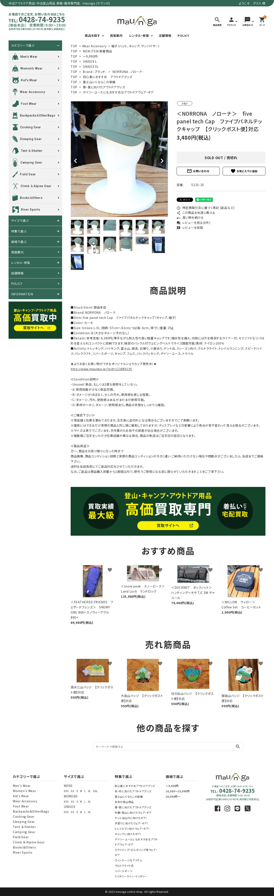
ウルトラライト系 (124, 865)
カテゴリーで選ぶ (22, 45)
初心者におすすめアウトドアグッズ (135, 786)
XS (72, 791)
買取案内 (116, 35)
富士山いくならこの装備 (99, 82)
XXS (66, 791)
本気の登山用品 (124, 802)
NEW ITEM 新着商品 (97, 51)
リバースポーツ (124, 871)
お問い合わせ (198, 171)
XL (89, 791)
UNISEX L (90, 61)
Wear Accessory (94, 46)
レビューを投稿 (190, 227)
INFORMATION (22, 294)
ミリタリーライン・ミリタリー (131, 876)
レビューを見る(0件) (193, 222)
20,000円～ (173, 796)
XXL (95, 791)
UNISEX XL (91, 66)
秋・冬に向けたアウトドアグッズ (133, 791)
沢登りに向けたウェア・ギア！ (131, 823)
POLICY (183, 35)
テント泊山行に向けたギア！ (131, 818)
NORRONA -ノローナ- (128, 71)
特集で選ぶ (19, 231)
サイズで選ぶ (20, 220)
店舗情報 (165, 35)
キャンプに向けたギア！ (128, 834)
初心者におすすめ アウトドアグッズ (107, 77)
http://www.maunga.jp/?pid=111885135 (101, 369)
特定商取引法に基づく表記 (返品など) (206, 208)
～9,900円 (172, 786)
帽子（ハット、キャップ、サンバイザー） (135, 46)
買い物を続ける (190, 217)
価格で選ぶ (19, 242)
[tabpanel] (119, 159)
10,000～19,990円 (178, 791)
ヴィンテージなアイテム (128, 860)
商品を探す (92, 35)
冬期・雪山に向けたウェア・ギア (133, 812)
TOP (74, 46)
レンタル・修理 (139, 35)
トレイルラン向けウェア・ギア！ (132, 828)
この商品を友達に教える (196, 212)
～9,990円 (90, 56)
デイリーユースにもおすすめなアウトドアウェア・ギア (118, 92)
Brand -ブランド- (95, 71)
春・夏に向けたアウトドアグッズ (104, 87)
